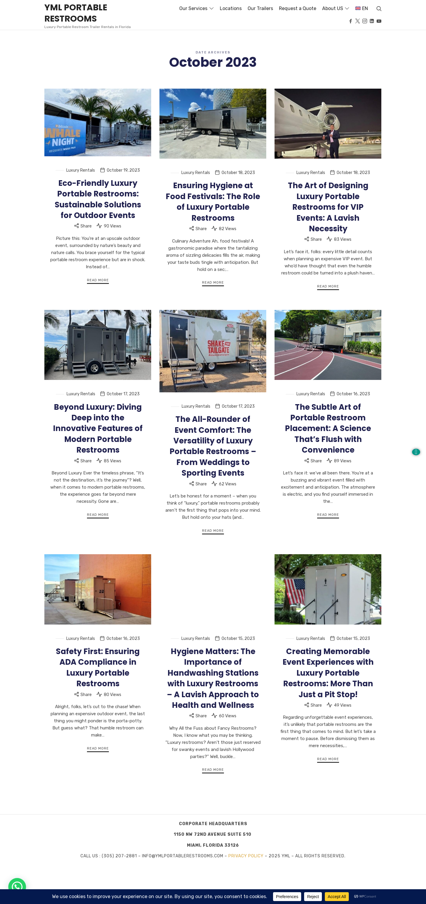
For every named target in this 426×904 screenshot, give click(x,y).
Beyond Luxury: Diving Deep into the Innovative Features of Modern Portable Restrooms (98, 466)
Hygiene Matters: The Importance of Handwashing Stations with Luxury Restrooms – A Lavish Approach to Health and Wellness (213, 716)
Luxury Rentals (80, 208)
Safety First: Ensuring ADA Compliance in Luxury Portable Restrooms (98, 705)
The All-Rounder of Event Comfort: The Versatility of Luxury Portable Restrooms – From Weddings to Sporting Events (213, 484)
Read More (98, 318)
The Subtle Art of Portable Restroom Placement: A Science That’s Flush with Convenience (328, 466)
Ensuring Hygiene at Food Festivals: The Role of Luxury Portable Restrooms (213, 239)
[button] (17, 887)
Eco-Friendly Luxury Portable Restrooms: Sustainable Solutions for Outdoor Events (98, 237)
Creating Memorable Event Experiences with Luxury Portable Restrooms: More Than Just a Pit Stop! (328, 711)
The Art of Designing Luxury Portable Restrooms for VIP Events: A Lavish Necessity (328, 245)
